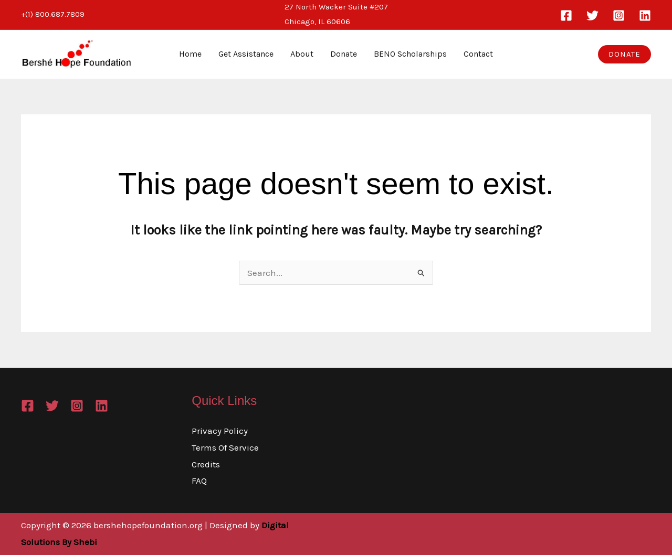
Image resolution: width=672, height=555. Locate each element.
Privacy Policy (220, 430)
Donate (343, 54)
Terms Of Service (225, 447)
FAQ (199, 480)
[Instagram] (619, 15)
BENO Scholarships (410, 54)
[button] (624, 54)
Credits (206, 464)
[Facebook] (566, 15)
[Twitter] (592, 15)
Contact (478, 54)
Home (190, 54)
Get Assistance (246, 54)
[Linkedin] (645, 15)
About (301, 54)
